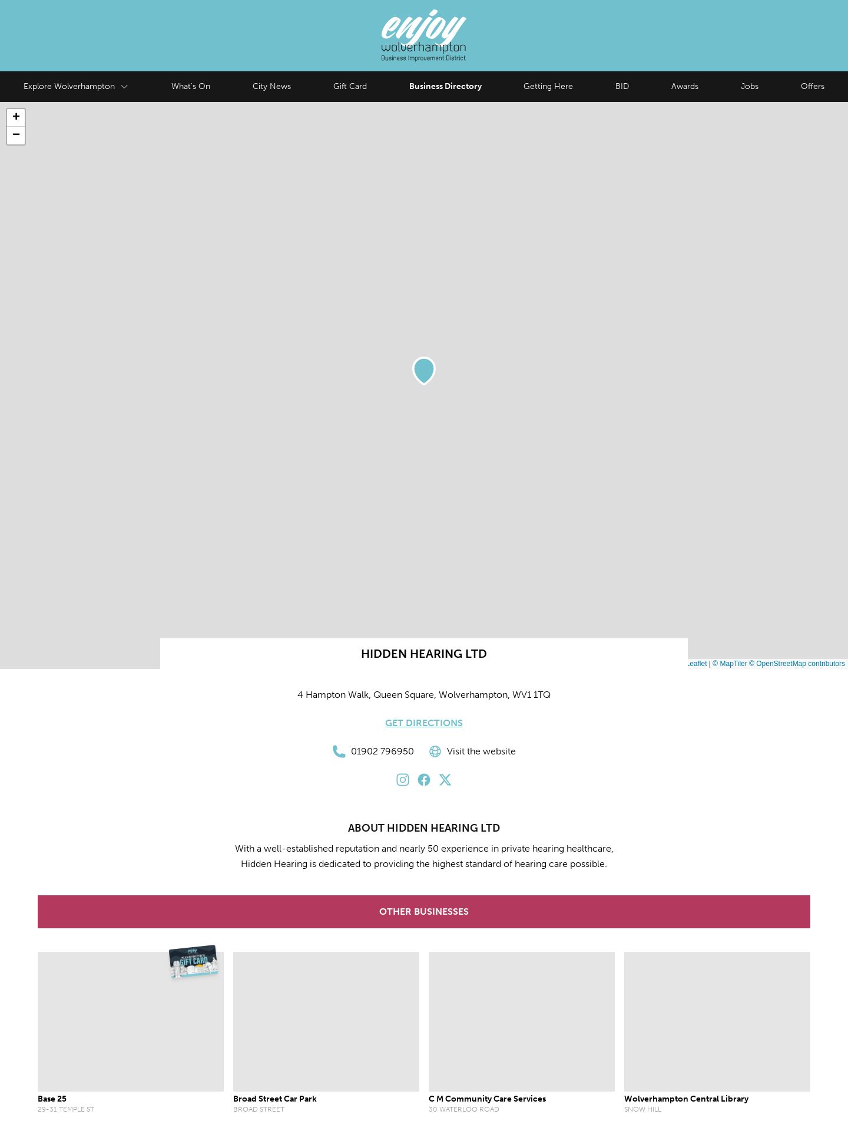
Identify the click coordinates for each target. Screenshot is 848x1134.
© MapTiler (730, 664)
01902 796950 (373, 751)
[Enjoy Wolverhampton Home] (424, 35)
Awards (684, 86)
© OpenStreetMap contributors (797, 664)
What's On (190, 86)
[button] (424, 371)
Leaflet (692, 664)
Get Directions (424, 722)
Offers (812, 86)
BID (622, 86)
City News (272, 86)
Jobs (749, 86)
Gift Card (350, 86)
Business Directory (445, 86)
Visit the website (472, 751)
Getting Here (548, 86)
